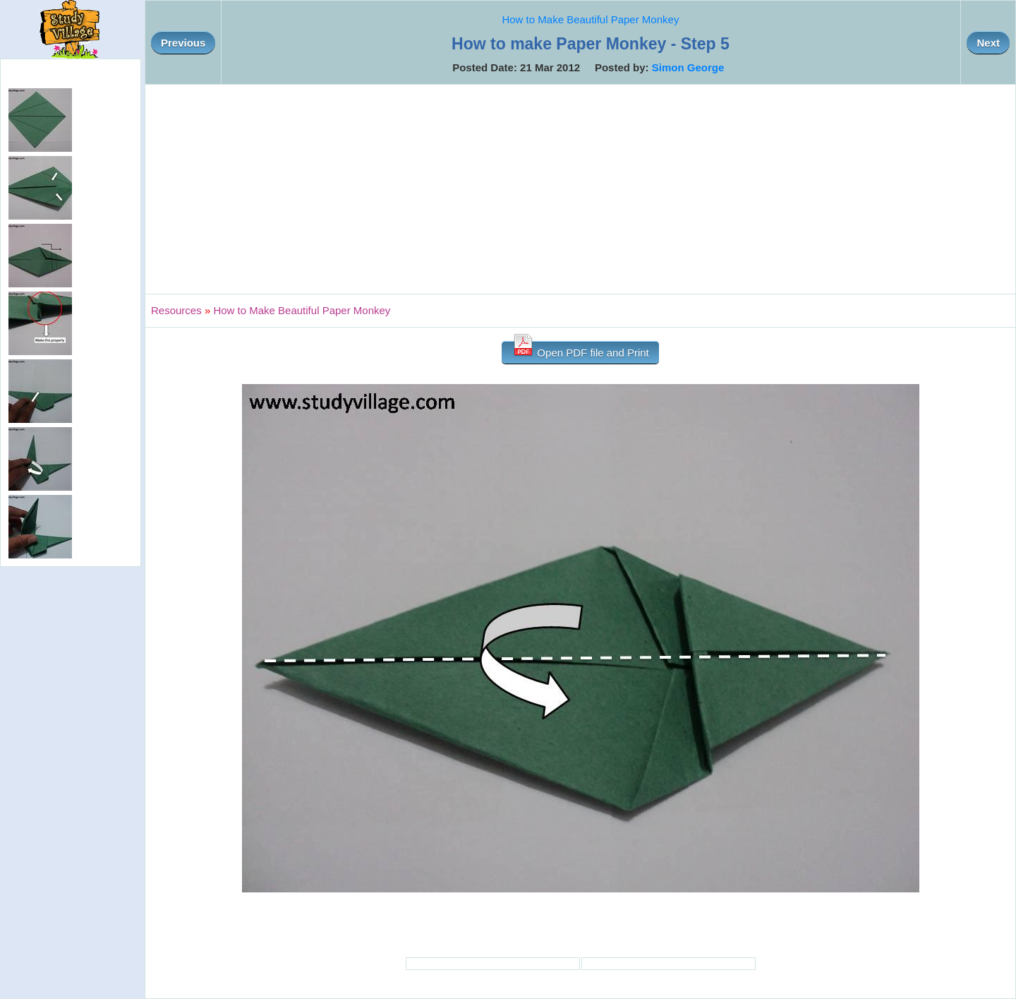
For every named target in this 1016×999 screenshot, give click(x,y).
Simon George (688, 67)
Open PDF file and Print (580, 350)
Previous (183, 43)
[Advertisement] (580, 189)
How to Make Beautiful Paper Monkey (590, 19)
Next (988, 43)
